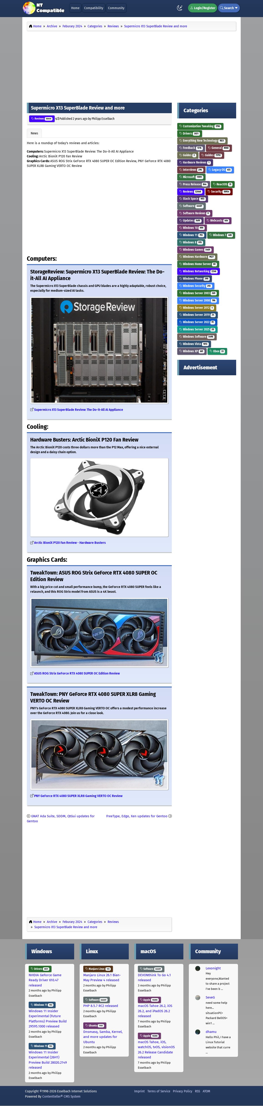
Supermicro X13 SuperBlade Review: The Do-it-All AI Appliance (78, 410)
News (34, 133)
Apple (149, 999)
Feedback (191, 148)
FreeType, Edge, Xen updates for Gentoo (136, 816)
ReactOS (223, 184)
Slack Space (192, 198)
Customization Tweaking (200, 126)
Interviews (191, 169)
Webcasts (218, 220)
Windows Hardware (197, 256)
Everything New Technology (202, 140)
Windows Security (195, 286)
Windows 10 (192, 228)
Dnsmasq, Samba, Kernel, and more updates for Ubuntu (103, 1037)
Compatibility (93, 8)
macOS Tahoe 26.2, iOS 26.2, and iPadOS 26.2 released (155, 1011)
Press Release (193, 184)
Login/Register (202, 8)
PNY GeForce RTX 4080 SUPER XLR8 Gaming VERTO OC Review (78, 796)
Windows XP (192, 351)
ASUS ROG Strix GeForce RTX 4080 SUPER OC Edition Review (77, 673)
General (219, 148)
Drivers (189, 133)
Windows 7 (221, 235)
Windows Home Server (198, 264)
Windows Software (197, 336)
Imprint (139, 1091)
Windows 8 (191, 242)
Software (191, 206)
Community (116, 8)
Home (75, 8)
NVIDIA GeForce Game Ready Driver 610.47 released (45, 980)
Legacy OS (220, 169)
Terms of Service (158, 1091)
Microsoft (191, 177)
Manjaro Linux (98, 969)
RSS (197, 1091)
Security (219, 191)
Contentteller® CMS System (61, 1096)
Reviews (42, 118)
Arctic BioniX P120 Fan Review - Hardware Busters (70, 543)
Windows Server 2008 (198, 300)
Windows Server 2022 (197, 322)
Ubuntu (94, 1025)
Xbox (217, 351)
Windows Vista (194, 344)
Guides (187, 155)
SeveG (210, 997)
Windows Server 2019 (197, 315)
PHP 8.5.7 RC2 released (100, 1006)
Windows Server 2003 (198, 293)
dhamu (211, 1032)
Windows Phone (194, 278)
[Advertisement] (131, 65)
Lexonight (213, 968)
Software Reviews (194, 213)
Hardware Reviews (195, 162)
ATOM (206, 1091)
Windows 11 (191, 235)
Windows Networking (198, 271)
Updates (190, 220)
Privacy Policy (182, 1091)
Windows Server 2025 (197, 329)
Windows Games (195, 249)
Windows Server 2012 (196, 307)
